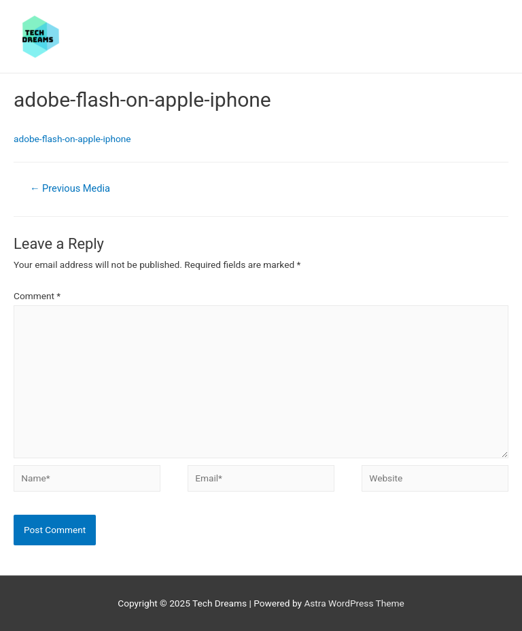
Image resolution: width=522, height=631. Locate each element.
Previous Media (70, 188)
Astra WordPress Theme (354, 603)
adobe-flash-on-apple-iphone (72, 138)
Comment (37, 295)
